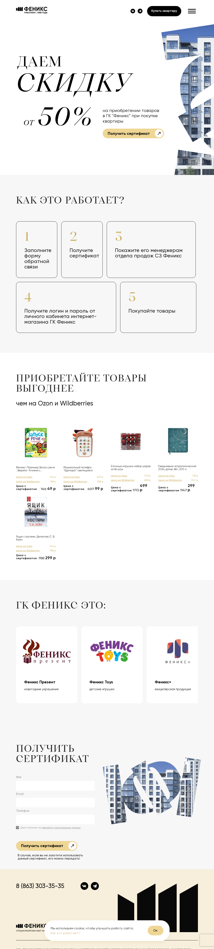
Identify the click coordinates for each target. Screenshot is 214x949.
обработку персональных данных (61, 827)
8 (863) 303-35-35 (40, 886)
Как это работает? (65, 933)
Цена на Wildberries (28, 481)
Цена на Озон (24, 477)
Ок (155, 930)
